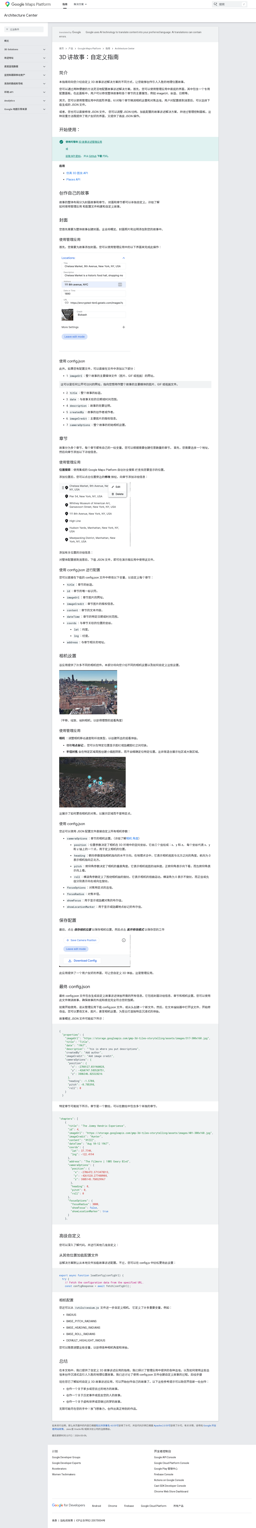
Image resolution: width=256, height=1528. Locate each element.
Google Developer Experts (66, 1463)
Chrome (112, 1506)
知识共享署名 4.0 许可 (107, 1425)
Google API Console (165, 1457)
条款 (54, 1520)
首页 (61, 48)
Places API (73, 179)
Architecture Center (21, 15)
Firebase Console (163, 1474)
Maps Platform (31, 4)
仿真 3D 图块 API (77, 173)
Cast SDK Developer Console (170, 1485)
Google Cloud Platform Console (171, 1463)
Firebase (129, 1506)
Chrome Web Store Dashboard (171, 1491)
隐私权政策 (66, 1520)
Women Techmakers (63, 1474)
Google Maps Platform (89, 48)
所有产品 (178, 1506)
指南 (108, 48)
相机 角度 (132, 838)
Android (96, 1506)
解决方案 (79, 4)
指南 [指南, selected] (64, 4)
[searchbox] (24, 29)
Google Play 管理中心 (166, 1468)
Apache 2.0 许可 (162, 1425)
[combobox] (229, 4)
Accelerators (59, 1468)
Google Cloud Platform (153, 1506)
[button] (21, 49)
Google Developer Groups (66, 1457)
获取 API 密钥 (73, 156)
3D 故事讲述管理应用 (90, 141)
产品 (70, 48)
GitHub (93, 156)
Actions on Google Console (169, 1480)
